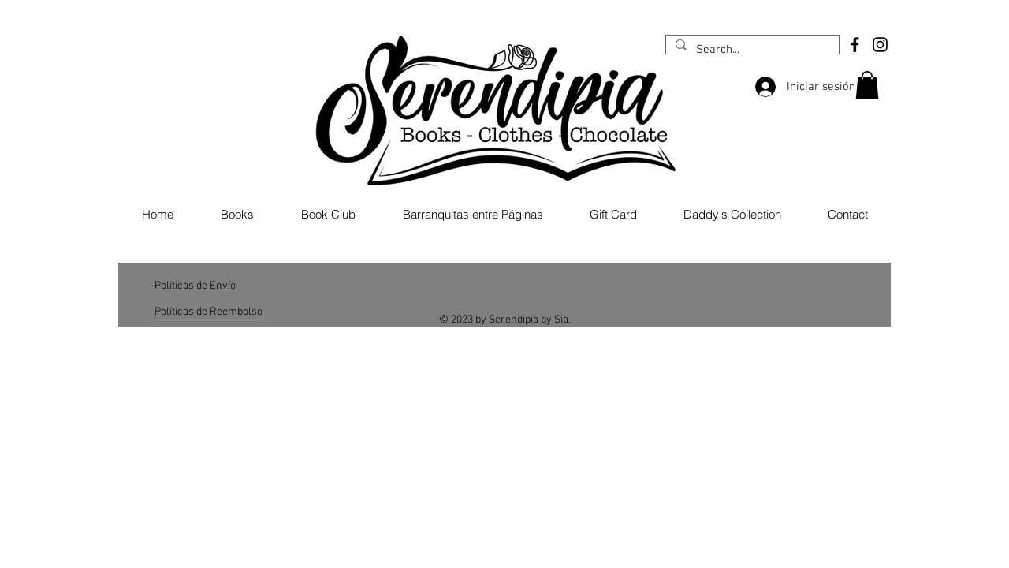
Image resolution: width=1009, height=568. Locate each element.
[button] (867, 85)
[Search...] (751, 50)
